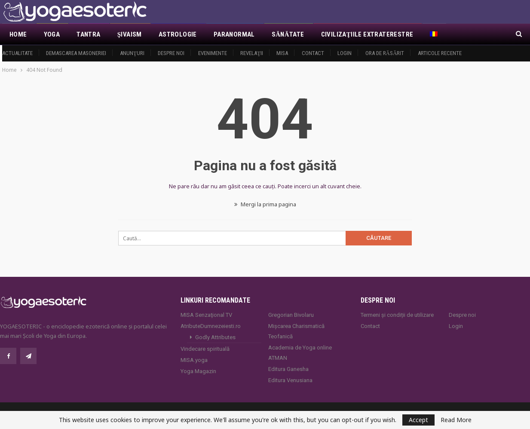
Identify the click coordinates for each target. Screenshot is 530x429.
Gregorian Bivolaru (291, 315)
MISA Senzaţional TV (206, 315)
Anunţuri (132, 53)
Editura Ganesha (288, 369)
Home (18, 34)
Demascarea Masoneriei (76, 53)
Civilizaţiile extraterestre (367, 34)
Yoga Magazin (198, 371)
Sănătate (288, 34)
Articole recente (440, 53)
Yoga (52, 34)
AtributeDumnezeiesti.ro (211, 326)
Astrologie (178, 34)
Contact (313, 53)
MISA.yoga (194, 360)
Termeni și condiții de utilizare (397, 315)
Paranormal (234, 34)
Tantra (88, 34)
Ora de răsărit (384, 53)
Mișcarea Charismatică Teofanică (296, 331)
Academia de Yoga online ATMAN (300, 352)
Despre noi (171, 53)
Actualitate (17, 53)
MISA (282, 53)
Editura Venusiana (290, 380)
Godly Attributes (215, 337)
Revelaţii (251, 53)
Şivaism (129, 34)
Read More (456, 420)
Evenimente (212, 53)
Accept (418, 420)
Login (344, 53)
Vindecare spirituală (205, 349)
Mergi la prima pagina (265, 204)
